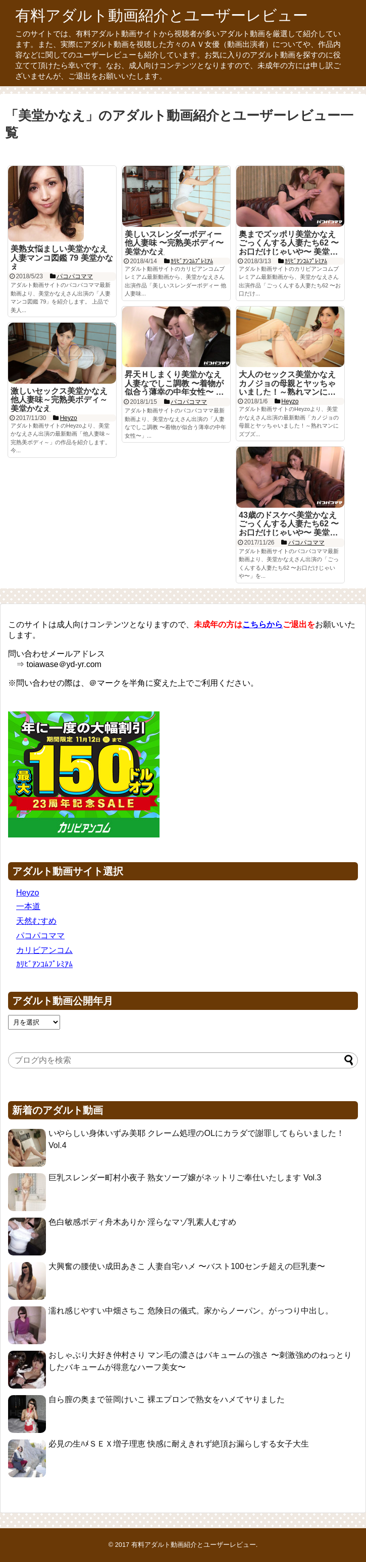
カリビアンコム (44, 950)
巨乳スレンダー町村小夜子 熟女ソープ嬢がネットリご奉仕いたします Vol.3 (184, 1177)
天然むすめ (36, 921)
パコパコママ (40, 935)
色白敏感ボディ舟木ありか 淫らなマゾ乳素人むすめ (142, 1222)
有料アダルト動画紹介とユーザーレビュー (161, 15)
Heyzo (27, 892)
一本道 (28, 906)
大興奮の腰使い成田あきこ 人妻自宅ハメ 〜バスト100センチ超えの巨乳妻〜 (186, 1266)
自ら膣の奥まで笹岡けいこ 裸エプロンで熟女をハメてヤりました (166, 1399)
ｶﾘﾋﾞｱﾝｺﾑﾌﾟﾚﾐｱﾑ (44, 964)
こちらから (262, 624)
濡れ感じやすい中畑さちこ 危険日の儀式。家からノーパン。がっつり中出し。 (190, 1310)
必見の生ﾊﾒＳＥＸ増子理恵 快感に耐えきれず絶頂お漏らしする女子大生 (178, 1443)
